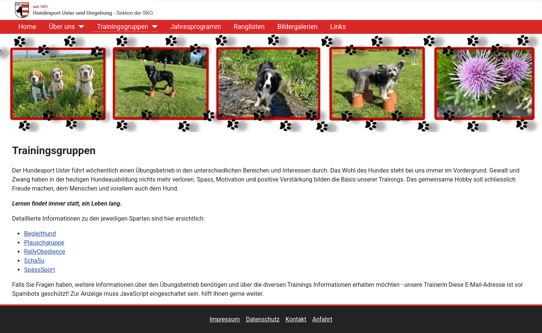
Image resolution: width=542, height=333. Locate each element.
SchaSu (34, 260)
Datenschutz (265, 319)
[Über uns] (79, 27)
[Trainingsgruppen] (153, 27)
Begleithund (40, 233)
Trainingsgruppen (119, 27)
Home (24, 27)
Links (335, 26)
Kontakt (299, 319)
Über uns (59, 27)
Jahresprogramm (192, 27)
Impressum (228, 319)
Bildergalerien (294, 27)
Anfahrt (322, 319)
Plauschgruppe (44, 242)
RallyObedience (44, 251)
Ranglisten (246, 27)
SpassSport (39, 269)
